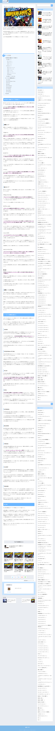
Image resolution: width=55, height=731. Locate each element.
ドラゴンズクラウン (42, 297)
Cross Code (41, 94)
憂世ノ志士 (40, 387)
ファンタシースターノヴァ (43, 331)
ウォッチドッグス (42, 207)
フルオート (9, 61)
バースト (9, 64)
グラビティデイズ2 (42, 220)
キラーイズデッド (42, 218)
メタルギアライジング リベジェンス (45, 362)
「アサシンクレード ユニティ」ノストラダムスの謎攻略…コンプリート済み (47, 58)
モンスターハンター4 (42, 369)
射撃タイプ (8, 59)
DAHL (8, 84)
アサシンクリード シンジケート (44, 195)
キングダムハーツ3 (42, 105)
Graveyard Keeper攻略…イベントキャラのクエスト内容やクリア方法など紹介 (47, 14)
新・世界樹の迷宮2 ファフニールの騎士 (45, 245)
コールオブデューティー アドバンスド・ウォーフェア (44, 227)
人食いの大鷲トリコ (42, 321)
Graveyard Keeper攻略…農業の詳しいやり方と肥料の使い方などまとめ (47, 27)
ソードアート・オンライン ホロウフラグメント (44, 266)
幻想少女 (40, 151)
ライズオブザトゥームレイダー (44, 373)
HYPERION (9, 85)
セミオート (9, 62)
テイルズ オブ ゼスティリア (43, 285)
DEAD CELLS (41, 174)
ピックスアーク (41, 121)
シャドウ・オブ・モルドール (43, 242)
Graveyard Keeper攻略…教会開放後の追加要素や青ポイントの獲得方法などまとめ (45, 34)
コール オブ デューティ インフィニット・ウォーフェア (44, 230)
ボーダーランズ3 (31, 580)
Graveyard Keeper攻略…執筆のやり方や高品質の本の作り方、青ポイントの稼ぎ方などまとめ (45, 80)
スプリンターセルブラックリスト (44, 253)
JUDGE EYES (41, 140)
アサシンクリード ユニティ (43, 199)
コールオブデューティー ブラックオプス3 (44, 234)
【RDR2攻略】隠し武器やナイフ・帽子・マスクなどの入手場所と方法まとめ (47, 21)
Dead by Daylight (42, 170)
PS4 (39, 399)
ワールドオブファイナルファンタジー (44, 189)
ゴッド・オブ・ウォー (42, 168)
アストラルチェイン (42, 125)
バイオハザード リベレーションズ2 (45, 314)
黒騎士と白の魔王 (42, 153)
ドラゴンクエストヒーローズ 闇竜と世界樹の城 (44, 306)
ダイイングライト (42, 272)
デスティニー (41, 289)
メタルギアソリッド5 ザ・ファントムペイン (45, 359)
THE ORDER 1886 (42, 238)
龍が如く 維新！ (41, 379)
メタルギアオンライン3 (43, 353)
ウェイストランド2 (42, 205)
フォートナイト (41, 172)
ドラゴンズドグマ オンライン (44, 308)
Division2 (40, 111)
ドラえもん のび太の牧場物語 (44, 119)
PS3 (39, 397)
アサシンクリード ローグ (43, 197)
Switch (40, 142)
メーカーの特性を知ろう (10, 78)
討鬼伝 (40, 291)
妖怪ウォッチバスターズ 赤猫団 (44, 391)
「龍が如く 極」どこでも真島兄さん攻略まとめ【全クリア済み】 (47, 73)
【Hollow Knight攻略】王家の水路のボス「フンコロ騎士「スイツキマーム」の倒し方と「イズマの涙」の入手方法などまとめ (45, 50)
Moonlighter (41, 90)
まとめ (7, 93)
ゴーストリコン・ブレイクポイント (45, 132)
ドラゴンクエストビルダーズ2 (44, 103)
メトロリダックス (42, 363)
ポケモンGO (41, 343)
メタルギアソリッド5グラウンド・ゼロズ (44, 356)
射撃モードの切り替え (10, 76)
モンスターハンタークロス (43, 371)
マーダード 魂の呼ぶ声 (42, 347)
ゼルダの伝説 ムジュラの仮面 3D (44, 263)
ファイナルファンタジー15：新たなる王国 (45, 158)
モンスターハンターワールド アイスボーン (44, 128)
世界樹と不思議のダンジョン (43, 259)
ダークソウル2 (41, 276)
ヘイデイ (40, 339)
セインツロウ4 (41, 257)
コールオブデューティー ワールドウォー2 (44, 165)
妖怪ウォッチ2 (41, 389)
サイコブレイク (41, 236)
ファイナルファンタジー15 (43, 329)
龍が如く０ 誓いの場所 (43, 375)
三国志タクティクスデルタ (43, 182)
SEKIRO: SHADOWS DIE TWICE (44, 113)
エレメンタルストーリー (43, 186)
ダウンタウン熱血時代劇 (43, 274)
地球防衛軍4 (41, 278)
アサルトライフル (11, 67)
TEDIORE (8, 91)
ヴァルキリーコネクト (42, 201)
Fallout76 (40, 98)
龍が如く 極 (40, 377)
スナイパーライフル (11, 73)
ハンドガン (10, 70)
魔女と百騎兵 (41, 349)
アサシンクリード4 (42, 193)
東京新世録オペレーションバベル (44, 293)
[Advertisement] (18, 45)
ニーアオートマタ (42, 310)
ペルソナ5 (40, 341)
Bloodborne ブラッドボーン (43, 337)
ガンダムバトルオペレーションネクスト (45, 216)
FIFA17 (40, 333)
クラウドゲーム (41, 134)
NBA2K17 (40, 213)
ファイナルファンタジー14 (43, 327)
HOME (27, 727)
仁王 (39, 178)
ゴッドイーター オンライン (43, 147)
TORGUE (8, 88)
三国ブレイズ (41, 184)
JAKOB (8, 79)
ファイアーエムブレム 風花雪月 (44, 123)
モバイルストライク (42, 180)
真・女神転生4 (41, 247)
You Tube (40, 136)
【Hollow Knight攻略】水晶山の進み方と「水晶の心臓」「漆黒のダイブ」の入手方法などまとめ (45, 65)
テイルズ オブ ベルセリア (43, 287)
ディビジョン (41, 283)
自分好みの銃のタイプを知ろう (11, 57)
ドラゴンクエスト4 (42, 303)
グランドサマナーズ (42, 155)
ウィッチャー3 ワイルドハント (44, 203)
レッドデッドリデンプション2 (44, 96)
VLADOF (8, 90)
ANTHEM (40, 109)
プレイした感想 (41, 162)
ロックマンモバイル (42, 383)
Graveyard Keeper (42, 176)
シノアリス (40, 160)
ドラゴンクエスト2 (42, 299)
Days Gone (40, 115)
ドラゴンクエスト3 (42, 301)
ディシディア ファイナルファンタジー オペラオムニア (44, 281)
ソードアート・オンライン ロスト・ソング (44, 269)
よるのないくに (41, 393)
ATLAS (8, 82)
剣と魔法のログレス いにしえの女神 (45, 224)
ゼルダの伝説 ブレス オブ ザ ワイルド (44, 145)
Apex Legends (41, 107)
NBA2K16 (40, 211)
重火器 (9, 74)
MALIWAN (8, 87)
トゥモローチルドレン (42, 295)
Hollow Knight (41, 92)
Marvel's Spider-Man (42, 138)
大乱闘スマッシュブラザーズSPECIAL (44, 101)
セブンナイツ (41, 255)
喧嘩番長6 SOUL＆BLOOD (43, 222)
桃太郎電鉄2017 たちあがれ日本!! (44, 366)
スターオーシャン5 (42, 251)
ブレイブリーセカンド (42, 335)
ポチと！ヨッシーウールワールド (44, 345)
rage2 (39, 117)
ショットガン (10, 71)
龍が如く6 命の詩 (41, 381)
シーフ (40, 240)
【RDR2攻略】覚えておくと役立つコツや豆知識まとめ (47, 42)
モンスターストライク (42, 367)
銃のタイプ (8, 65)
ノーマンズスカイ (42, 312)
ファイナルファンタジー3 (43, 325)
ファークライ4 (41, 323)
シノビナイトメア (42, 149)
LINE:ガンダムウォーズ (43, 395)
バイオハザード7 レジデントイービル (44, 317)
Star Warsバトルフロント (43, 249)
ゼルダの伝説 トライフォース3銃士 (45, 261)
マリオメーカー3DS (42, 351)
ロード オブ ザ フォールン (43, 385)
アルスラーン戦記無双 (42, 191)
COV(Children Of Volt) (10, 81)
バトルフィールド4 (42, 319)
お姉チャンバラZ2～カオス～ (44, 209)
